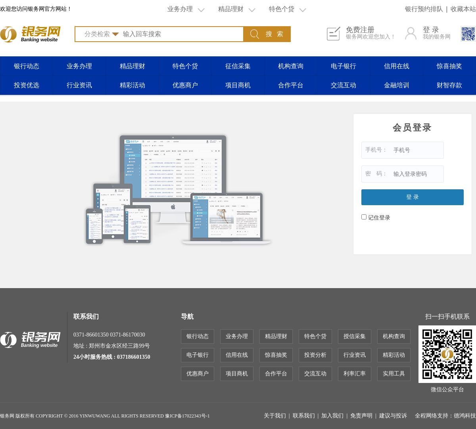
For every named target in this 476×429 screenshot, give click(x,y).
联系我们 (304, 416)
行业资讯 (79, 85)
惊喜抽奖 (449, 66)
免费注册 (371, 33)
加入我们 (332, 416)
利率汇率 (355, 374)
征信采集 (238, 66)
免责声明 (361, 416)
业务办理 (186, 9)
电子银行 (343, 66)
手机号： (373, 150)
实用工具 (394, 374)
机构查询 (290, 66)
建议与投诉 (393, 416)
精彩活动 (132, 85)
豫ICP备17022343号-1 (187, 416)
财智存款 (449, 85)
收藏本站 (463, 9)
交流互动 (343, 85)
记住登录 (372, 218)
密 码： (373, 174)
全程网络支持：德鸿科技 (445, 416)
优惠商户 (185, 85)
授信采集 (355, 336)
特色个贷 (287, 9)
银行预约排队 (424, 9)
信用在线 (396, 66)
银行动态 (26, 66)
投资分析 (315, 355)
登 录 (437, 33)
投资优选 (26, 85)
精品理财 (236, 9)
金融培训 (396, 85)
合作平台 (290, 85)
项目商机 (238, 85)
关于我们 (275, 416)
